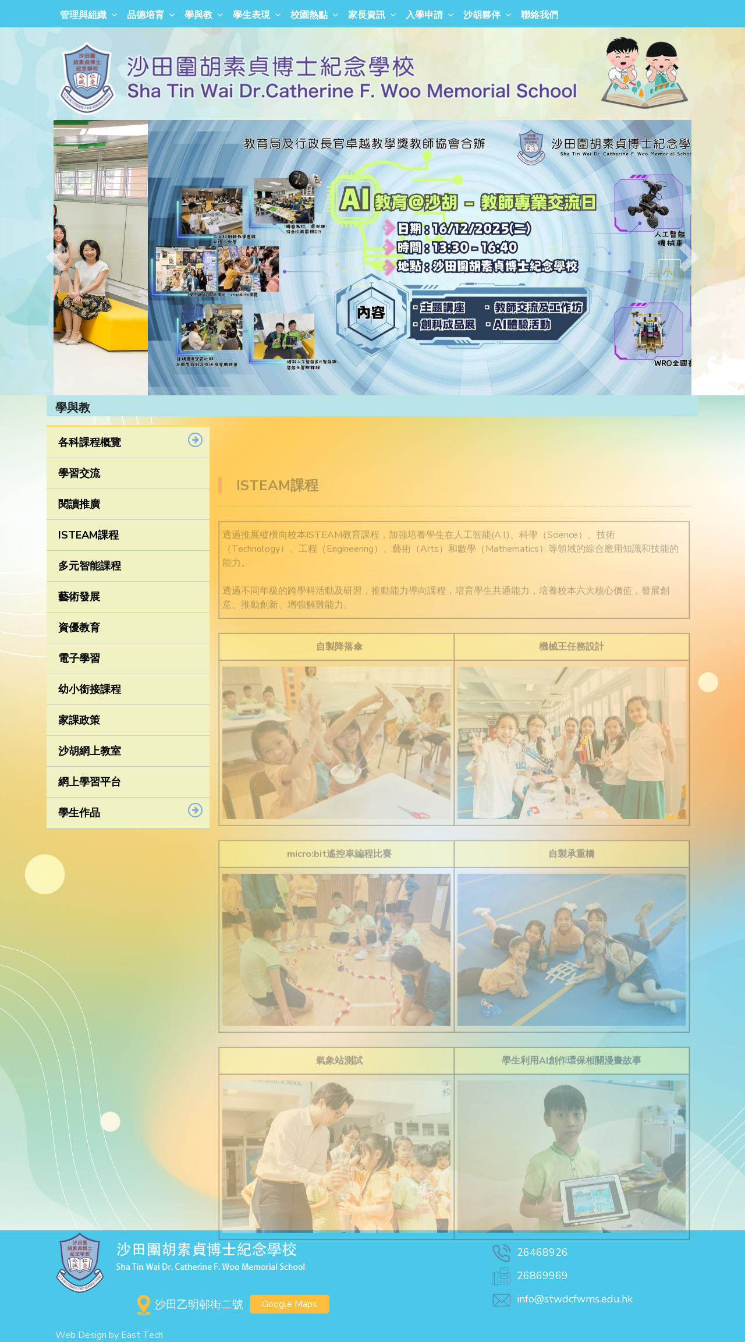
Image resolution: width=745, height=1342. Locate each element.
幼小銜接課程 (89, 689)
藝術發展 (79, 597)
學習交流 (79, 473)
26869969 (529, 1276)
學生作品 (79, 813)
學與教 (198, 15)
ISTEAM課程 (88, 535)
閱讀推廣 (79, 504)
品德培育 (145, 15)
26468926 (529, 1252)
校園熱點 (309, 15)
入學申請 (424, 15)
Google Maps (289, 1304)
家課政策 (79, 720)
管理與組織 (83, 15)
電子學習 (79, 658)
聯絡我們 (539, 15)
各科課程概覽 (89, 442)
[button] (56, 257)
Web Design (81, 1335)
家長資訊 (366, 15)
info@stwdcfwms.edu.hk (561, 1299)
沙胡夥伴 (482, 15)
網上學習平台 (89, 782)
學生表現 (251, 15)
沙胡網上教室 (89, 751)
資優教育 (79, 628)
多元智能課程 (89, 566)
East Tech (142, 1335)
